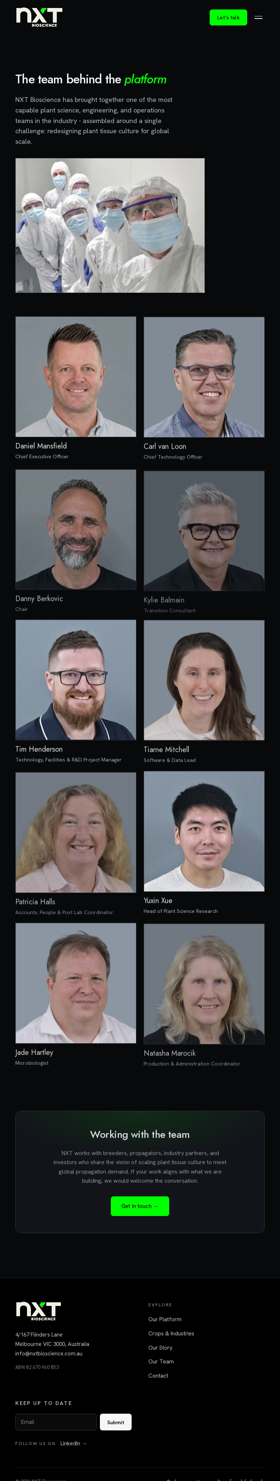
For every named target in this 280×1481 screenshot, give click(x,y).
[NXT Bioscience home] (39, 17)
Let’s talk (228, 17)
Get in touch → (140, 1206)
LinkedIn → (74, 1443)
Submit (115, 1422)
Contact (158, 1375)
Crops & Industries (171, 1333)
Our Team (161, 1361)
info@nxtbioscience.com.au (48, 1353)
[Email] (56, 1422)
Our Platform (165, 1319)
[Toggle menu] (258, 17)
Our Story (160, 1347)
